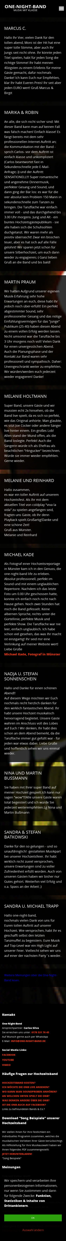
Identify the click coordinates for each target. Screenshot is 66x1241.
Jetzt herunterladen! (17, 1154)
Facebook (8, 1054)
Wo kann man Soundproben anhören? (29, 1091)
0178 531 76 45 (40, 1032)
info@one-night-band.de (28, 1041)
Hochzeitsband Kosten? (18, 1082)
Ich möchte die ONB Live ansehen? (25, 1087)
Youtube (8, 1059)
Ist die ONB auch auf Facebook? (24, 1104)
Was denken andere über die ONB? (25, 1100)
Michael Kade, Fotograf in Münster (32, 654)
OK (33, 1218)
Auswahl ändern (33, 1230)
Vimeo (6, 1065)
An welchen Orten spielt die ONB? (25, 1096)
